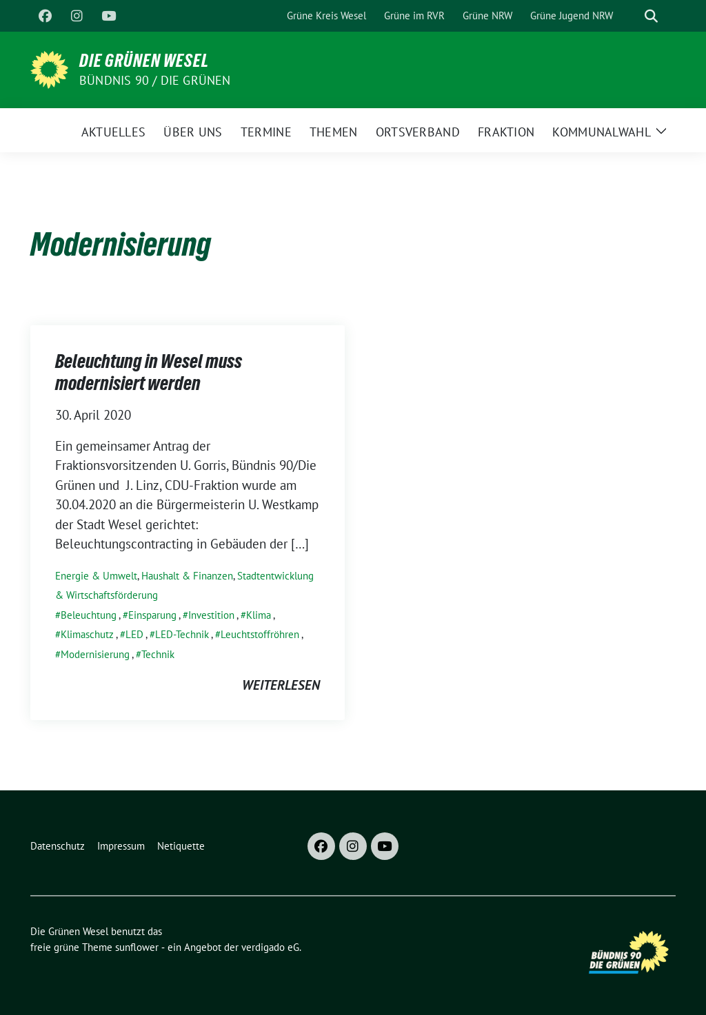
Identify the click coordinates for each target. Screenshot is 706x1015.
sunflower (137, 947)
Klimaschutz (87, 634)
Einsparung (152, 615)
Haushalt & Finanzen (187, 575)
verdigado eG (270, 947)
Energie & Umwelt (96, 575)
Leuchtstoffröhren (260, 634)
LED (134, 634)
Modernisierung (95, 654)
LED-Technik (182, 634)
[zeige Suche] (651, 16)
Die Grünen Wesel (144, 60)
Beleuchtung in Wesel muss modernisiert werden (148, 372)
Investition (211, 615)
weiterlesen (281, 685)
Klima (258, 615)
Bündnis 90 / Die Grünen (155, 80)
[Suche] (631, 16)
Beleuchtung (89, 615)
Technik (157, 654)
